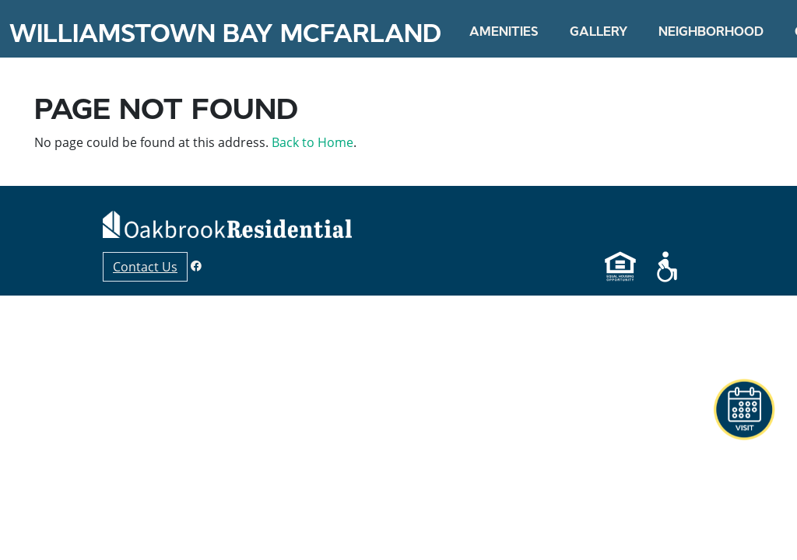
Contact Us (145, 266)
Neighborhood (711, 31)
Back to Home (312, 142)
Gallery (598, 31)
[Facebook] (196, 265)
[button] (744, 410)
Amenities (504, 31)
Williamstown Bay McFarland (225, 33)
